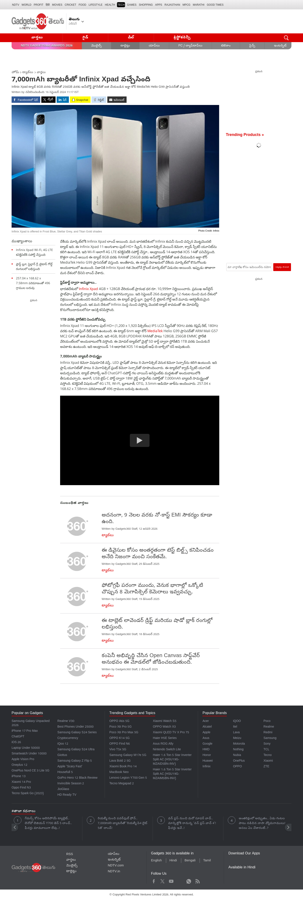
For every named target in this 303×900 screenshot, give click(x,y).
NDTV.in (114, 871)
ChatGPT (18, 737)
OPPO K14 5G (119, 738)
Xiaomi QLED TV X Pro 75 (171, 733)
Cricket (70, 4)
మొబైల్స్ (96, 46)
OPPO (237, 767)
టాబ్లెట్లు (125, 46)
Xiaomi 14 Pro (21, 782)
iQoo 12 (62, 744)
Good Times (215, 4)
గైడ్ (85, 37)
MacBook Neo (119, 772)
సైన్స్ (252, 46)
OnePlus (239, 761)
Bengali (190, 861)
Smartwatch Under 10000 (29, 754)
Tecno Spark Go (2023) (28, 794)
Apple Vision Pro (23, 759)
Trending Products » (245, 135)
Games (131, 4)
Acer (205, 721)
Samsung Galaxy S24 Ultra (76, 750)
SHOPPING (146, 4)
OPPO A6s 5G (119, 721)
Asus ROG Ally (163, 744)
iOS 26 (16, 742)
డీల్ (131, 37)
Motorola (239, 744)
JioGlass (63, 789)
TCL (266, 750)
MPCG (186, 4)
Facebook (154, 881)
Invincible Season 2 (70, 784)
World (26, 4)
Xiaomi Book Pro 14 (123, 767)
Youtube (171, 881)
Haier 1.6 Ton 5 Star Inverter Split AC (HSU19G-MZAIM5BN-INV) (172, 774)
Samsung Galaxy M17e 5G (127, 755)
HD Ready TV (67, 795)
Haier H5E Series (165, 738)
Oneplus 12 (19, 765)
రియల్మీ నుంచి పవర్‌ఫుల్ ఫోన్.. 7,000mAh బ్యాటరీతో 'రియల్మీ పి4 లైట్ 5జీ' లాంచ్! (122, 823)
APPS (158, 4)
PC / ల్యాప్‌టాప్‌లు (190, 46)
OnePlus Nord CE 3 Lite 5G (30, 771)
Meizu (237, 738)
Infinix (206, 767)
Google (207, 744)
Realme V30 (66, 721)
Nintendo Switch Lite (167, 750)
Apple (206, 733)
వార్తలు (37, 37)
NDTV (15, 4)
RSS (69, 854)
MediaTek (155, 330)
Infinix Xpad (88, 288)
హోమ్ (15, 72)
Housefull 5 (65, 772)
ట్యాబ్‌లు (27, 72)
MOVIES (57, 4)
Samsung (269, 738)
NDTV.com (116, 866)
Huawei (207, 761)
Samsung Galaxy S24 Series (77, 733)
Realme (268, 727)
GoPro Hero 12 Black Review (77, 778)
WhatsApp (189, 881)
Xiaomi (268, 761)
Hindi (173, 861)
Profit (38, 4)
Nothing (238, 750)
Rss (197, 881)
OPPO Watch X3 (164, 727)
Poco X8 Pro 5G (120, 727)
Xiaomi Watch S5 (164, 721)
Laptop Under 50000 (26, 748)
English (156, 861)
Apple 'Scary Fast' (70, 767)
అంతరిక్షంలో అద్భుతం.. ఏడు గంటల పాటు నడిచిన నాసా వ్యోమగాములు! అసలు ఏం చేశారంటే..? (262, 823)
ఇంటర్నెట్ (280, 46)
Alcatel (207, 727)
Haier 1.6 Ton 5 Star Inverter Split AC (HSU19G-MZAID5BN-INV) (172, 759)
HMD (205, 750)
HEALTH (110, 4)
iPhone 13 (19, 777)
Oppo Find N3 (21, 788)
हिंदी (48, 4)
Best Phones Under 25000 (75, 727)
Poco (266, 721)
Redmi (267, 733)
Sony (266, 744)
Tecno (267, 755)
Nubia (237, 755)
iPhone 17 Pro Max (25, 731)
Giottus (62, 755)
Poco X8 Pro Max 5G (123, 733)
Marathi (198, 4)
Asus (205, 738)
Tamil (207, 861)
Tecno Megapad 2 (121, 784)
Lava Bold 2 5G (120, 761)
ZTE (266, 767)
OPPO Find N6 (119, 744)
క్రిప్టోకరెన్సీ (182, 37)
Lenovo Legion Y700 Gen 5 (128, 778)
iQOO (237, 721)
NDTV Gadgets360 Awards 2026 (47, 46)
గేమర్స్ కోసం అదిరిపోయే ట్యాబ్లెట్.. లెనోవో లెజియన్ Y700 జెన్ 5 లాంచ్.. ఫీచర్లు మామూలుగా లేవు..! (48, 823)
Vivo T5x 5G (117, 750)
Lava (236, 733)
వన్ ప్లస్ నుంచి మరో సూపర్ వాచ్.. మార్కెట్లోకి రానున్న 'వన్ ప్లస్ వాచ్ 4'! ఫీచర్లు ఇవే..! (192, 823)
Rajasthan (172, 4)
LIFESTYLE (95, 4)
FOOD (82, 4)
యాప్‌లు (154, 46)
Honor (206, 755)
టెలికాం (226, 46)
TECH (121, 4)
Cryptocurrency (67, 738)
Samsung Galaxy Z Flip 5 (74, 761)
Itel (235, 727)
